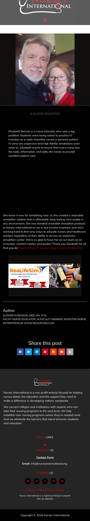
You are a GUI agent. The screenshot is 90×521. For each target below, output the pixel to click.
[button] (45, 15)
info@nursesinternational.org (49, 463)
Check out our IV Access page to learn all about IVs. (51, 248)
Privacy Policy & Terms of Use (45, 490)
